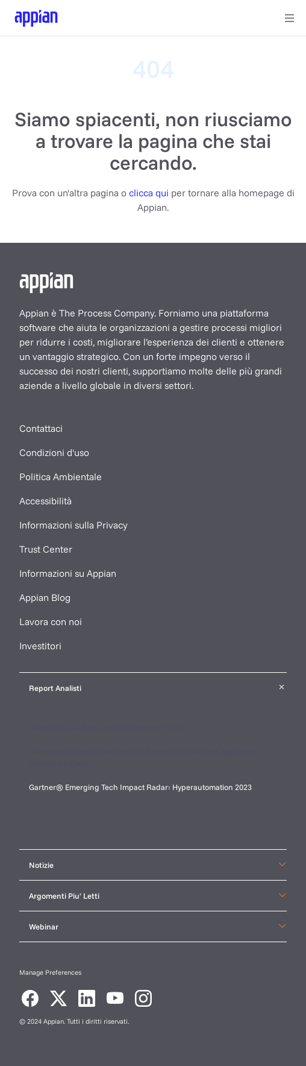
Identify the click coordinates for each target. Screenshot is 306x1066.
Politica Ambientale (60, 476)
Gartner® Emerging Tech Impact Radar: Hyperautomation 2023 (140, 787)
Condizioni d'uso (54, 452)
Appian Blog (44, 597)
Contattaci (41, 428)
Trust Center (45, 549)
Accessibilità (45, 501)
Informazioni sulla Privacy (73, 525)
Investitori (40, 646)
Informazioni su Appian (67, 573)
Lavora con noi (50, 621)
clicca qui (149, 193)
